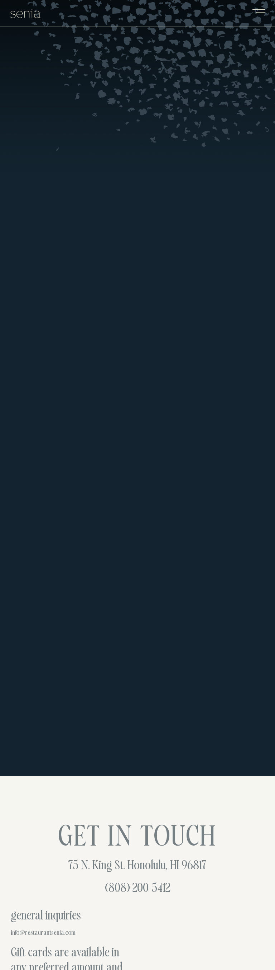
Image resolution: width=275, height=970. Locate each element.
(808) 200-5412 (137, 889)
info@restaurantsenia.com (43, 933)
